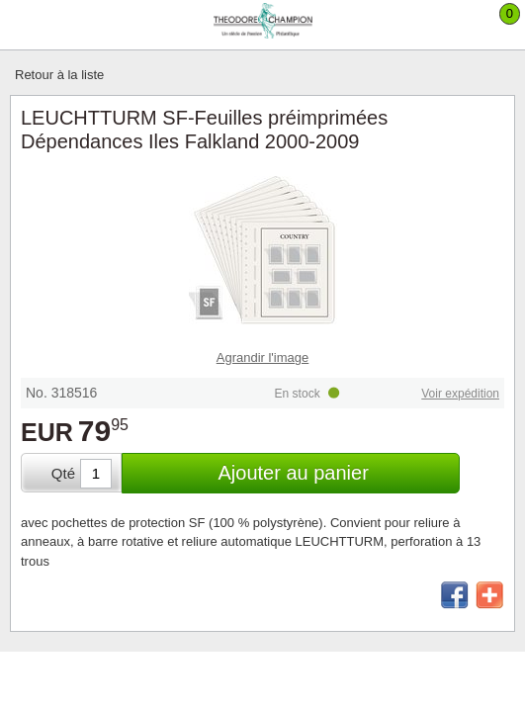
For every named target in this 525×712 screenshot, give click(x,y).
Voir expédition (460, 393)
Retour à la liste (59, 74)
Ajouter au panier (293, 473)
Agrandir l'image (263, 357)
